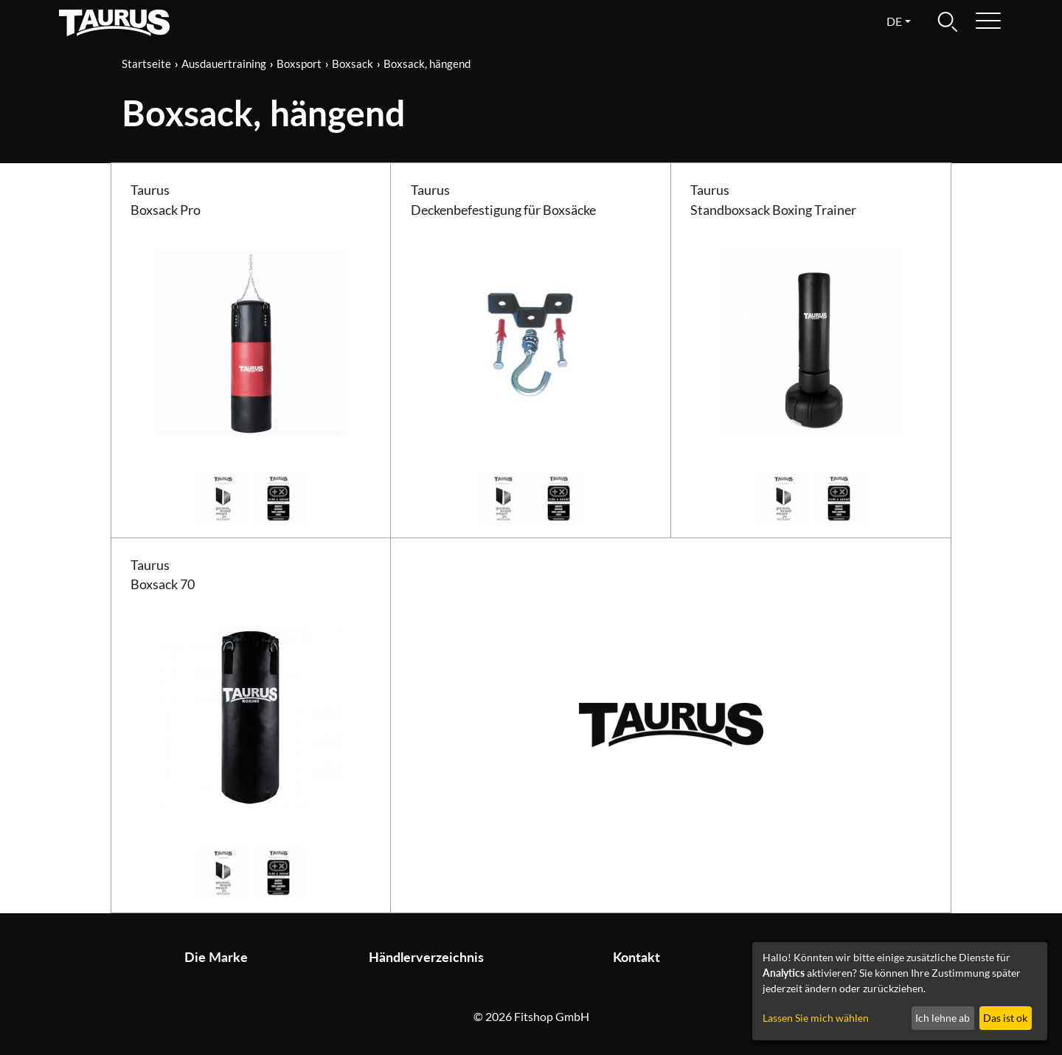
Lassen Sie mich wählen (816, 1017)
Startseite (146, 63)
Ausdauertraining (223, 63)
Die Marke (216, 957)
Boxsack (352, 63)
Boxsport (299, 63)
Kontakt (636, 957)
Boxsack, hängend (427, 63)
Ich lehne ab (942, 1017)
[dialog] (899, 991)
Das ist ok (1005, 1017)
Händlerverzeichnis (426, 957)
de (894, 21)
